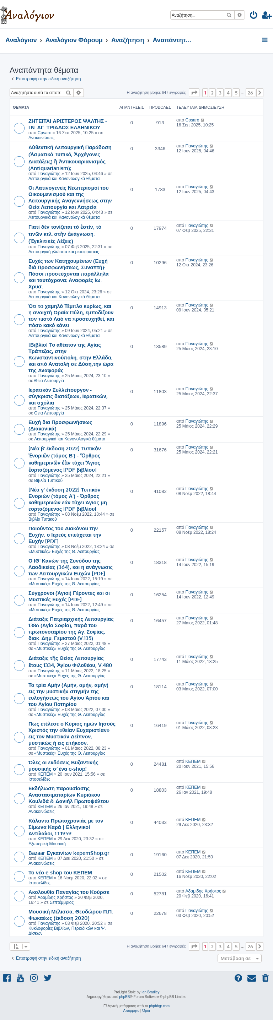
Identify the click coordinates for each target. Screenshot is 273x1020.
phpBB (124, 997)
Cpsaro (44, 132)
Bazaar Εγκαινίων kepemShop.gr (68, 853)
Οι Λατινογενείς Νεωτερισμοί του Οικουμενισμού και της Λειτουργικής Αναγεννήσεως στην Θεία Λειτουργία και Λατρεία (70, 197)
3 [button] (220, 93)
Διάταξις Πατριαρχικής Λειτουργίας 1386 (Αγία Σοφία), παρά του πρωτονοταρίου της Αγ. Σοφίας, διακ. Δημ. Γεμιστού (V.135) (71, 628)
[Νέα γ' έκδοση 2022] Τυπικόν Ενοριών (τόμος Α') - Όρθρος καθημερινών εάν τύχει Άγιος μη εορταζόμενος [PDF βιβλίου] (67, 499)
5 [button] (236, 93)
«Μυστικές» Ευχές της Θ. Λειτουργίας (64, 551)
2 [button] (212, 93)
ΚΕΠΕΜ (45, 774)
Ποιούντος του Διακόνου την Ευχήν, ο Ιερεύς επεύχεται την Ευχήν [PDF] (64, 534)
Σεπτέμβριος (62, 902)
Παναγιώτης (48, 173)
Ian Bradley (150, 992)
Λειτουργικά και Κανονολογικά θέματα (64, 178)
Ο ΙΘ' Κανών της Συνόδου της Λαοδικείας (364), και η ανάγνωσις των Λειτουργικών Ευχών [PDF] (70, 566)
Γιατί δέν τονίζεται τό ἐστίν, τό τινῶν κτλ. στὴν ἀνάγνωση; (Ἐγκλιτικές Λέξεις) (64, 233)
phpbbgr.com (159, 1006)
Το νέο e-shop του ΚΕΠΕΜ (60, 872)
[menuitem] (253, 16)
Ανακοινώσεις (41, 137)
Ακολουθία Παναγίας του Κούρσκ (68, 892)
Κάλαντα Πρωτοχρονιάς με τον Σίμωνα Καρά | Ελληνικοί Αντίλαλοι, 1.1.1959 (65, 826)
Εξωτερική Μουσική (47, 843)
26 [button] (250, 93)
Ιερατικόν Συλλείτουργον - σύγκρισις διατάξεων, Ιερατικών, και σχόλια (68, 396)
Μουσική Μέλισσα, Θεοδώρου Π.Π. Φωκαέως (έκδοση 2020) (70, 914)
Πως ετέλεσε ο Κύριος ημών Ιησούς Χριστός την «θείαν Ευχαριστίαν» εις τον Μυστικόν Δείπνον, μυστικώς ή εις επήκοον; (72, 733)
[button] (194, 92)
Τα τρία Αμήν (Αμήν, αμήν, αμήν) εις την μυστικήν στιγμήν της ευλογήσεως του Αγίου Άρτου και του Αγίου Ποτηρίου (68, 694)
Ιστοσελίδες (39, 779)
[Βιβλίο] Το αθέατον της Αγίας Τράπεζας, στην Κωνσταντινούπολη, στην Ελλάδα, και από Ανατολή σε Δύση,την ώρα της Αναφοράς (70, 357)
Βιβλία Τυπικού (48, 480)
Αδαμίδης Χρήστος (55, 897)
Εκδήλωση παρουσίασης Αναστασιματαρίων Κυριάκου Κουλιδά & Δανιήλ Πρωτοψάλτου (68, 794)
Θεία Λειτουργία (49, 380)
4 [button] (228, 93)
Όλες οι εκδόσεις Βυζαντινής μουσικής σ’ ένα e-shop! (63, 765)
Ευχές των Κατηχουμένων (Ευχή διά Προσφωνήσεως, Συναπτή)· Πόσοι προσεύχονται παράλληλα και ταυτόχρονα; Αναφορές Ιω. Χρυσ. (68, 273)
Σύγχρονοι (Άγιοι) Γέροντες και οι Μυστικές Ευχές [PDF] (69, 596)
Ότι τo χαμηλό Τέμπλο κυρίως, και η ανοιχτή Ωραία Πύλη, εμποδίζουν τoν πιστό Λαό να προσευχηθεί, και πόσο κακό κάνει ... (71, 315)
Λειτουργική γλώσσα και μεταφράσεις (63, 251)
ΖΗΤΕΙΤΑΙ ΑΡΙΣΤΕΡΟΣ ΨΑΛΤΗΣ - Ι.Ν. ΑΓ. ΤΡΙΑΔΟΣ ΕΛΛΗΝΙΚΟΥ (67, 124)
